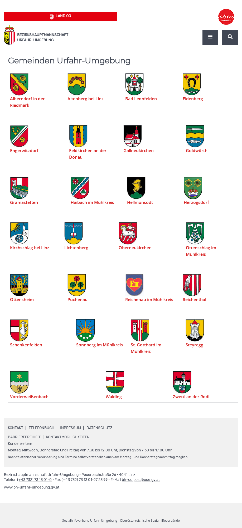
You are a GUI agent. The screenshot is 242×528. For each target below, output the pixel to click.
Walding (118, 397)
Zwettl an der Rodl (195, 397)
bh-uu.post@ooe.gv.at (141, 480)
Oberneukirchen (134, 248)
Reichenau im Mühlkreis (151, 299)
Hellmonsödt (141, 202)
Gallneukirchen (139, 150)
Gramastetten (25, 202)
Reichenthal (195, 299)
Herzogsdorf (198, 202)
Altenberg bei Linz (87, 99)
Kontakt (15, 428)
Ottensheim (23, 299)
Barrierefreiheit (24, 437)
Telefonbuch (41, 428)
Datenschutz (99, 428)
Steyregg (196, 345)
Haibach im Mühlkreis (96, 202)
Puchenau (78, 299)
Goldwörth (199, 150)
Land (60, 16)
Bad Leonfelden (142, 99)
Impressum (70, 428)
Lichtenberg (76, 248)
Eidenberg (194, 99)
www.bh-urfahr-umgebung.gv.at (31, 487)
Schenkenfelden (27, 345)
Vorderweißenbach (30, 397)
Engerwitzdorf (25, 150)
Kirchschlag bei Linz (31, 248)
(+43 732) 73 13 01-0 (34, 480)
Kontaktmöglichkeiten (68, 437)
